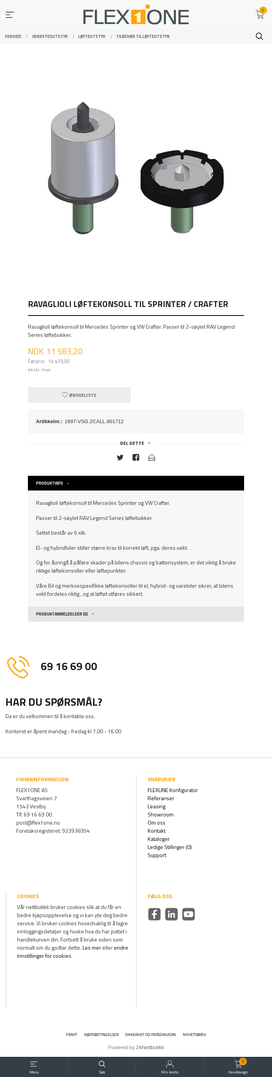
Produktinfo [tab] (49, 483)
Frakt (71, 1035)
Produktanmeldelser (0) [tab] (62, 614)
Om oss (156, 822)
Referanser (161, 798)
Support (157, 855)
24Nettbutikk (150, 1047)
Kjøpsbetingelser (101, 1035)
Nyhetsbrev (194, 1035)
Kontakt (156, 831)
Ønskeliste (79, 395)
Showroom (161, 814)
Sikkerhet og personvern (150, 1035)
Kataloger (159, 839)
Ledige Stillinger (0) (170, 847)
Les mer (92, 947)
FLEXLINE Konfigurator (173, 790)
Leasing (156, 806)
